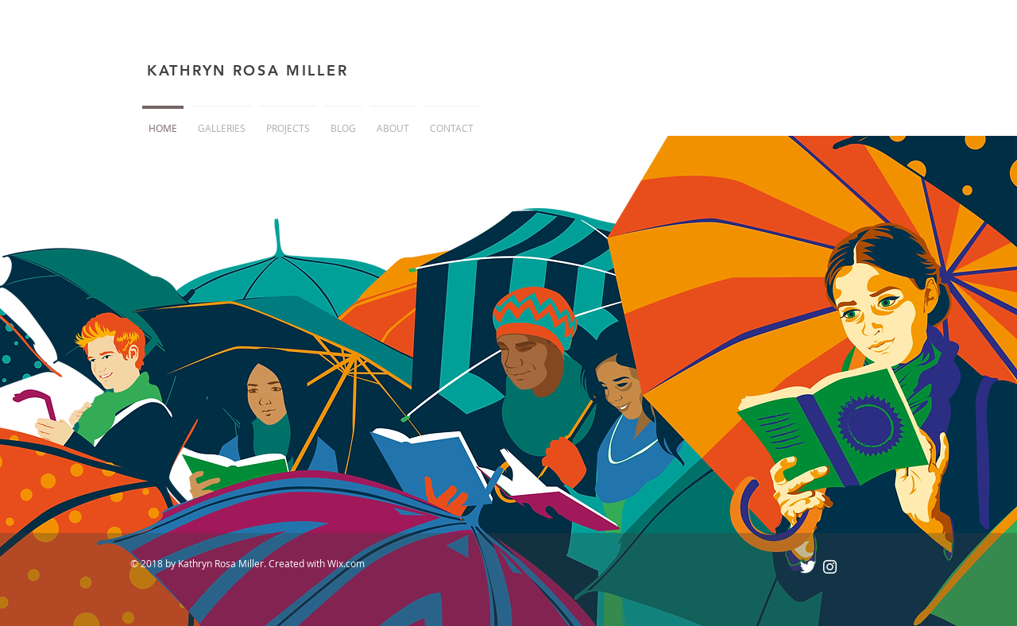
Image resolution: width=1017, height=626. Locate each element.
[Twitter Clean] (808, 567)
